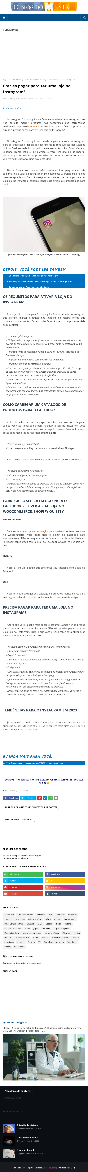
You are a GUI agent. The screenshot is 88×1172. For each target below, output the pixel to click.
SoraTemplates (28, 1168)
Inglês (27, 928)
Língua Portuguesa (61, 928)
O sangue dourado (26, 1150)
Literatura (46, 928)
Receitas (20, 942)
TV (39, 942)
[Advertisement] (44, 54)
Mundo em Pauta (52, 933)
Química (75, 937)
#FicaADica (9, 914)
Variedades (72, 942)
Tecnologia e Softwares (25, 79)
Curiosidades (69, 919)
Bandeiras (60, 914)
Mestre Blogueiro (12, 98)
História (68, 924)
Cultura (57, 919)
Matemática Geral (11, 933)
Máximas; (66, 933)
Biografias (72, 914)
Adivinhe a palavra (25, 914)
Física (58, 924)
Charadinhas (19, 919)
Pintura (45, 937)
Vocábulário (19, 946)
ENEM (40, 924)
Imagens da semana (12, 928)
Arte (50, 914)
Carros (7, 919)
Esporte (49, 924)
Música (77, 933)
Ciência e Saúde (34, 919)
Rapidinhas (9, 942)
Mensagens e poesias (32, 933)
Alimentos (41, 914)
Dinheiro (30, 924)
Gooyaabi (51, 1168)
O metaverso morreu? (27, 1137)
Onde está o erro (22, 937)
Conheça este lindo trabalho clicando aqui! (22, 963)
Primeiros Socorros (60, 937)
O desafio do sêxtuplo (28, 1125)
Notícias (7, 937)
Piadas (36, 937)
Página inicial (8, 79)
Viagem (7, 946)
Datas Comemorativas (13, 924)
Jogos (36, 928)
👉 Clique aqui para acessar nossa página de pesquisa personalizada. (22, 857)
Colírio (48, 919)
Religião (31, 942)
